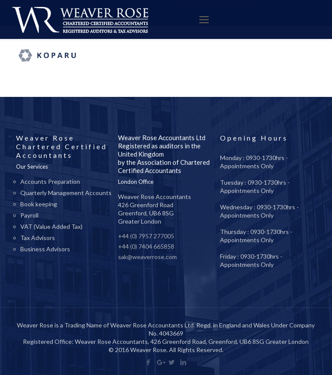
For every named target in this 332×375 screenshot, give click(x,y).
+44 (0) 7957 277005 (146, 236)
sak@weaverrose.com (147, 256)
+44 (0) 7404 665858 (146, 246)
